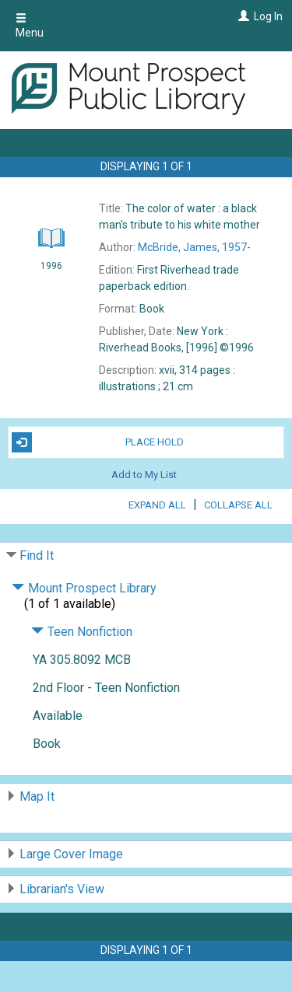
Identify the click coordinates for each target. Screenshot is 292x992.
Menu (30, 25)
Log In (268, 16)
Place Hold (98, 442)
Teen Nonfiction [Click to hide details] (81, 631)
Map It (37, 796)
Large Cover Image (71, 854)
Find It (36, 555)
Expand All (157, 505)
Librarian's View (61, 889)
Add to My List (144, 474)
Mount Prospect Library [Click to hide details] (84, 588)
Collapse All (238, 505)
